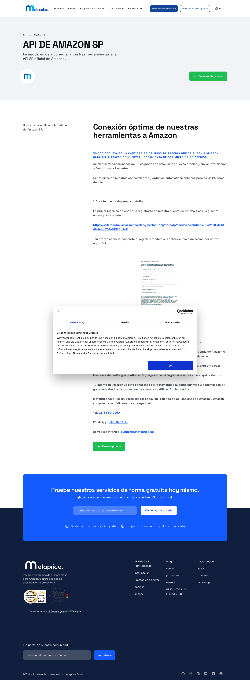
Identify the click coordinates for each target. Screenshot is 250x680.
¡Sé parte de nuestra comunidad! (46, 645)
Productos (59, 8)
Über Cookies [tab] (173, 322)
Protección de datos (147, 580)
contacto (204, 575)
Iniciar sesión (206, 561)
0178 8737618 (118, 422)
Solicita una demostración (164, 8)
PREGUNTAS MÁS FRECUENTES (176, 592)
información (142, 573)
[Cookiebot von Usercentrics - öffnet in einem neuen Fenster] (179, 312)
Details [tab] (125, 322)
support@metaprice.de (137, 432)
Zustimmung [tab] (77, 322)
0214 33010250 (109, 412)
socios (170, 568)
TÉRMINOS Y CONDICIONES (143, 564)
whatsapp (204, 582)
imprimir (139, 594)
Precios (72, 8)
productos (172, 575)
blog (169, 561)
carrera (170, 582)
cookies (139, 587)
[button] (91, 8)
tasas (201, 568)
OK (171, 365)
